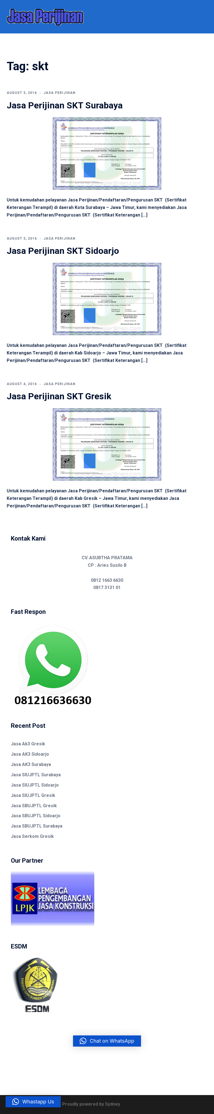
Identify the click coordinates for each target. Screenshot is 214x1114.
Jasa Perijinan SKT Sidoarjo (63, 250)
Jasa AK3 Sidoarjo (30, 754)
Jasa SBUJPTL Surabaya (36, 826)
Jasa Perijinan (59, 93)
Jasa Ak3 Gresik (28, 743)
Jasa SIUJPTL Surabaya (36, 774)
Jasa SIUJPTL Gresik (33, 795)
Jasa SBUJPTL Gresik (34, 805)
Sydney (112, 1104)
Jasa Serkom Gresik (32, 836)
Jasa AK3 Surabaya (31, 764)
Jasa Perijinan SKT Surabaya (65, 105)
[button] (107, 1041)
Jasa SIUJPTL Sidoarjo (35, 785)
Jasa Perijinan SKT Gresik (59, 396)
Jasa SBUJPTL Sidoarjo (35, 815)
